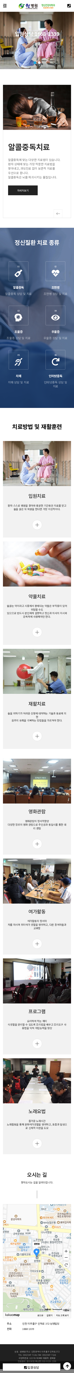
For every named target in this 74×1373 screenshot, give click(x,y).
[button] (35, 62)
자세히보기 (23, 190)
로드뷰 (40, 1336)
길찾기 (49, 1336)
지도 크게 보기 (62, 1336)
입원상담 (31, 1367)
